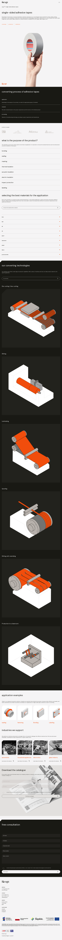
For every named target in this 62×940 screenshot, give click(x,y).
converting (4, 903)
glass (3, 904)
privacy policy (4, 901)
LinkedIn (3, 909)
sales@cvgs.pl (4, 897)
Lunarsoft (11, 935)
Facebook (4, 910)
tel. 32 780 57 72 (5, 894)
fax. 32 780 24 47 (5, 896)
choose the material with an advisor (10, 207)
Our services (5, 278)
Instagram (4, 911)
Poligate (7, 935)
